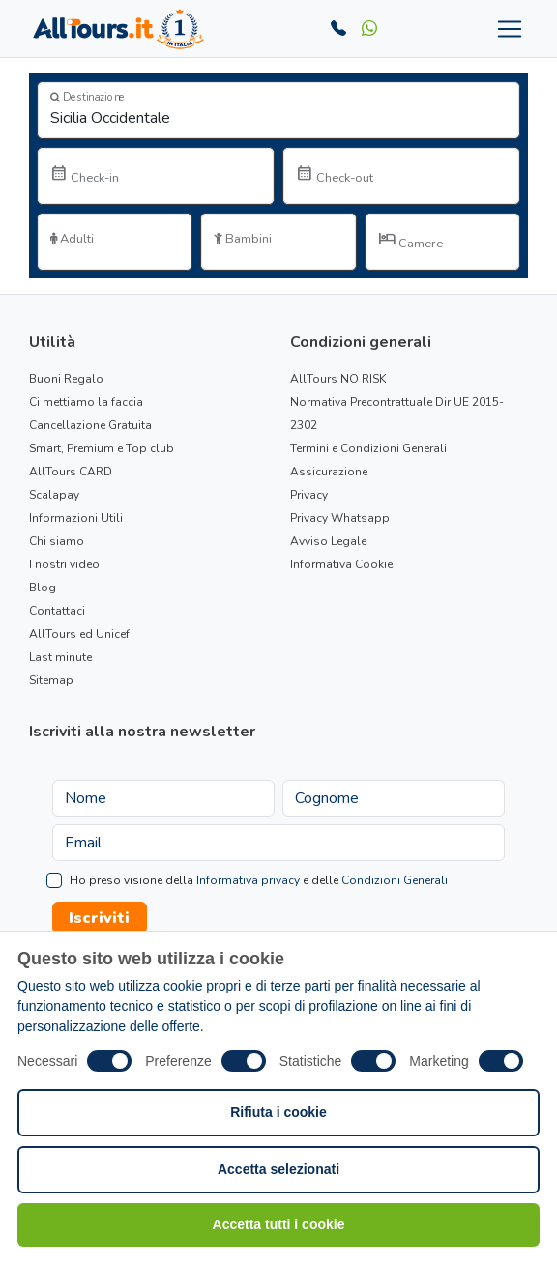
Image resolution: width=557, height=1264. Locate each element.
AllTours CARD (70, 471)
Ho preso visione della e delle (259, 880)
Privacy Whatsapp (340, 518)
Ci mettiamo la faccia (86, 402)
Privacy (309, 495)
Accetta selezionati (278, 1169)
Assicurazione (328, 471)
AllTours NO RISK (338, 379)
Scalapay (54, 495)
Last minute (60, 657)
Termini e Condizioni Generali (368, 448)
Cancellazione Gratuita (90, 425)
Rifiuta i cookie (278, 1112)
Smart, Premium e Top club (101, 448)
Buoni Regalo (66, 379)
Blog (42, 587)
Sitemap (51, 680)
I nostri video (64, 564)
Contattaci (57, 610)
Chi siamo (56, 541)
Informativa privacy (248, 880)
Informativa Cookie (341, 564)
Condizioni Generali (394, 880)
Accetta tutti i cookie (279, 1224)
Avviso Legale (328, 541)
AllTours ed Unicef (79, 634)
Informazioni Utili (76, 518)
